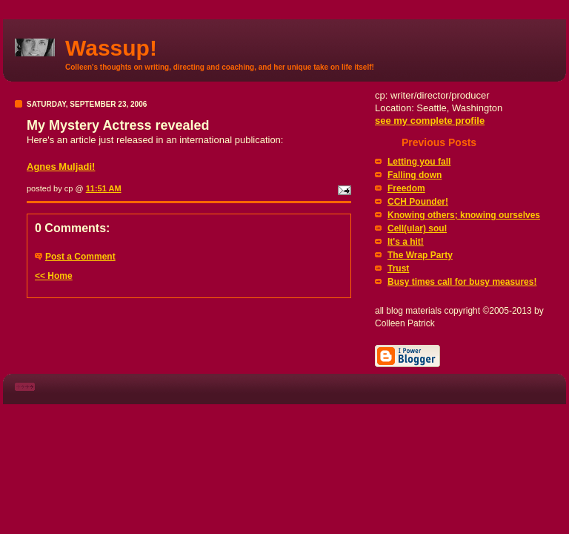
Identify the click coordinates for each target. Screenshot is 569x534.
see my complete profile (430, 120)
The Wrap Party (420, 255)
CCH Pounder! (417, 202)
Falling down (414, 175)
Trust (398, 268)
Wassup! (111, 48)
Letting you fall (418, 161)
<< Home (54, 276)
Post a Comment (80, 256)
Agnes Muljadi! (61, 166)
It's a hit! (405, 242)
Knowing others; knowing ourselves (463, 215)
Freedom (406, 188)
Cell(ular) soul (417, 228)
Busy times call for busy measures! (461, 282)
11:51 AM (104, 188)
